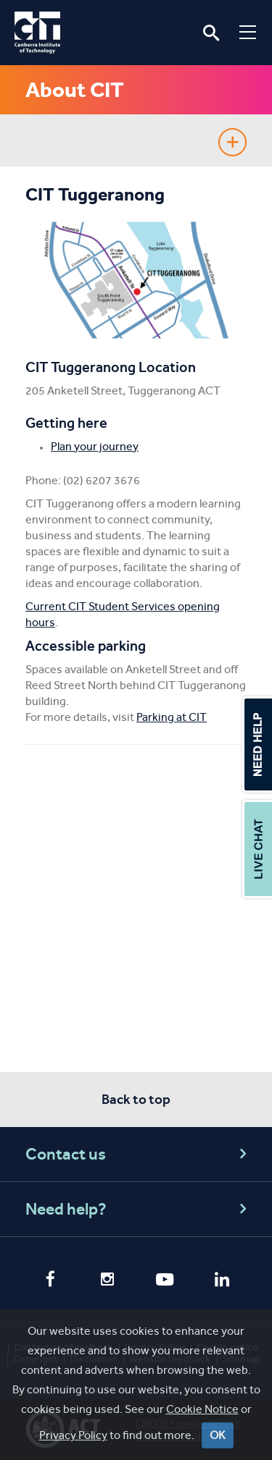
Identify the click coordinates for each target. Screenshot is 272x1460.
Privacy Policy (73, 1435)
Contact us (138, 1154)
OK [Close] (218, 1435)
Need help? (138, 1209)
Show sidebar (232, 142)
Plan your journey (95, 446)
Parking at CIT (171, 717)
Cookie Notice (202, 1409)
